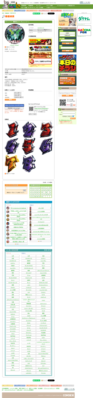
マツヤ (43, 310)
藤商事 (12, 270)
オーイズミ (13, 331)
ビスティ (13, 263)
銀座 (13, 297)
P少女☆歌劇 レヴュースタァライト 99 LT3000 (18, 234)
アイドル (43, 373)
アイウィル (28, 335)
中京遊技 (43, 332)
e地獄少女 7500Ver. (18, 227)
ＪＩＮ (28, 343)
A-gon (12, 365)
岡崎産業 (29, 303)
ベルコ (12, 333)
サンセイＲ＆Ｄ (13, 277)
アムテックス (13, 326)
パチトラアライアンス (9, 390)
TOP (3, 13)
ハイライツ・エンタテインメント (43, 343)
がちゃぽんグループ (84, 31)
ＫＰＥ (43, 294)
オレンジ (13, 370)
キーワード (62, 93)
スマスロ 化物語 (41, 238)
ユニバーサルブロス (13, 360)
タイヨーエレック (12, 282)
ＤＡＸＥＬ (28, 332)
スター (43, 337)
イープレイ (43, 323)
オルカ (28, 323)
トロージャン (43, 303)
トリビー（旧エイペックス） (29, 300)
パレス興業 (43, 315)
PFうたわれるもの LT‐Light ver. (18, 208)
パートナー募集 (14, 388)
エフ (43, 365)
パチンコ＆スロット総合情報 (11, 4)
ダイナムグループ (84, 19)
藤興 (43, 313)
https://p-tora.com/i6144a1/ (41, 108)
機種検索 (7, 13)
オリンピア (13, 306)
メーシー (13, 350)
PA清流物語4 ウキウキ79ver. (18, 230)
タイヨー (43, 287)
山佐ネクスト (28, 365)
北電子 (28, 280)
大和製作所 (13, 319)
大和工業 (13, 304)
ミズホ (12, 353)
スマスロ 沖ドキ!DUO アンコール (41, 231)
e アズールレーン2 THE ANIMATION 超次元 (18, 223)
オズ (29, 363)
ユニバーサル (13, 311)
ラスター (43, 292)
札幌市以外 (67, 35)
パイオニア (28, 287)
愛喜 (13, 362)
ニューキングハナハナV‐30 (41, 214)
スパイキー (28, 320)
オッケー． (13, 345)
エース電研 (13, 289)
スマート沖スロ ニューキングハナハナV (41, 218)
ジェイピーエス (43, 289)
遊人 (29, 313)
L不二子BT (41, 208)
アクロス (13, 355)
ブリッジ (29, 325)
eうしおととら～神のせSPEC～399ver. (18, 215)
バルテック (43, 297)
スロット (74, 93)
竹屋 (13, 302)
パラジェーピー (43, 325)
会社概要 (40, 388)
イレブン (43, 308)
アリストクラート (43, 285)
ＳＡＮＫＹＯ (41, 27)
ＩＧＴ (28, 285)
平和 (13, 275)
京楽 (13, 258)
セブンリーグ (28, 360)
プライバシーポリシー (49, 388)
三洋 (13, 256)
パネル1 (12, 45)
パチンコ (68, 93)
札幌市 (67, 33)
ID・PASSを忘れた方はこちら (65, 120)
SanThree (12, 336)
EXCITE (13, 343)
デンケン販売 (43, 320)
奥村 (13, 272)
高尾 (13, 294)
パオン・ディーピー (29, 358)
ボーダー (29, 356)
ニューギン (13, 268)
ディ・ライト (13, 340)
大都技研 (13, 323)
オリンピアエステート (43, 368)
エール (43, 318)
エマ (29, 292)
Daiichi (12, 265)
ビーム (28, 327)
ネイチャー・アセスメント (28, 318)
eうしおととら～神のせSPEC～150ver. (18, 219)
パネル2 (17, 45)
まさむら (13, 314)
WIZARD (29, 337)
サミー (12, 280)
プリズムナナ (41, 221)
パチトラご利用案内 (28, 390)
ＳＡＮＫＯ (43, 330)
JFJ (13, 367)
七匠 (13, 357)
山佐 (43, 280)
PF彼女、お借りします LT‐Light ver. (18, 211)
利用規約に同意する (67, 116)
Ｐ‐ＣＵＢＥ (13, 328)
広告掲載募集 (5, 388)
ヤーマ (28, 297)
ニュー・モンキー (28, 308)
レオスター (28, 373)
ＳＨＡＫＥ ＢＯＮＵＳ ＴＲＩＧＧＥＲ (41, 235)
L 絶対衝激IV (41, 228)
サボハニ (43, 356)
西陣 (13, 285)
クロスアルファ (29, 368)
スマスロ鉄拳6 (41, 211)
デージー (43, 306)
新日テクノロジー (43, 370)
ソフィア (13, 338)
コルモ (28, 315)
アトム (12, 316)
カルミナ (43, 360)
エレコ (12, 348)
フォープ (29, 330)
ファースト (28, 306)
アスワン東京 (28, 310)
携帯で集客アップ (23, 388)
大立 (13, 309)
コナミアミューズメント (13, 299)
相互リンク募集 (33, 388)
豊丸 (13, 292)
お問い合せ (19, 390)
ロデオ (43, 277)
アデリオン (43, 363)
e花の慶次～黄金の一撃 (18, 241)
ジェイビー (13, 321)
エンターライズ (43, 327)
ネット (28, 282)
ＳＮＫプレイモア (43, 282)
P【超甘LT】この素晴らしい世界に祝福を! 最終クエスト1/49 (18, 238)
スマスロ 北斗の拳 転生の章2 (41, 225)
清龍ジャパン (28, 294)
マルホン (13, 287)
